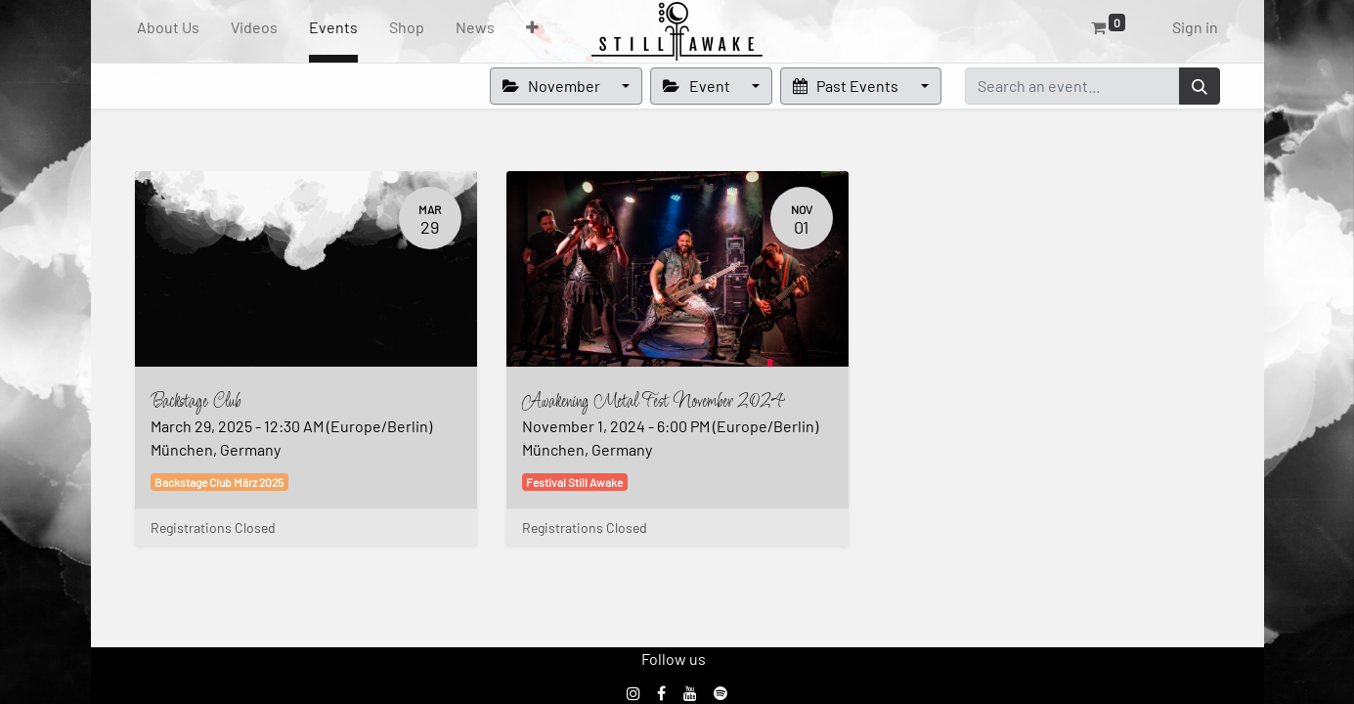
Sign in (1195, 27)
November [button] (552, 85)
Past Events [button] (847, 85)
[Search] (1199, 86)
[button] (532, 31)
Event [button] (697, 85)
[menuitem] (168, 31)
